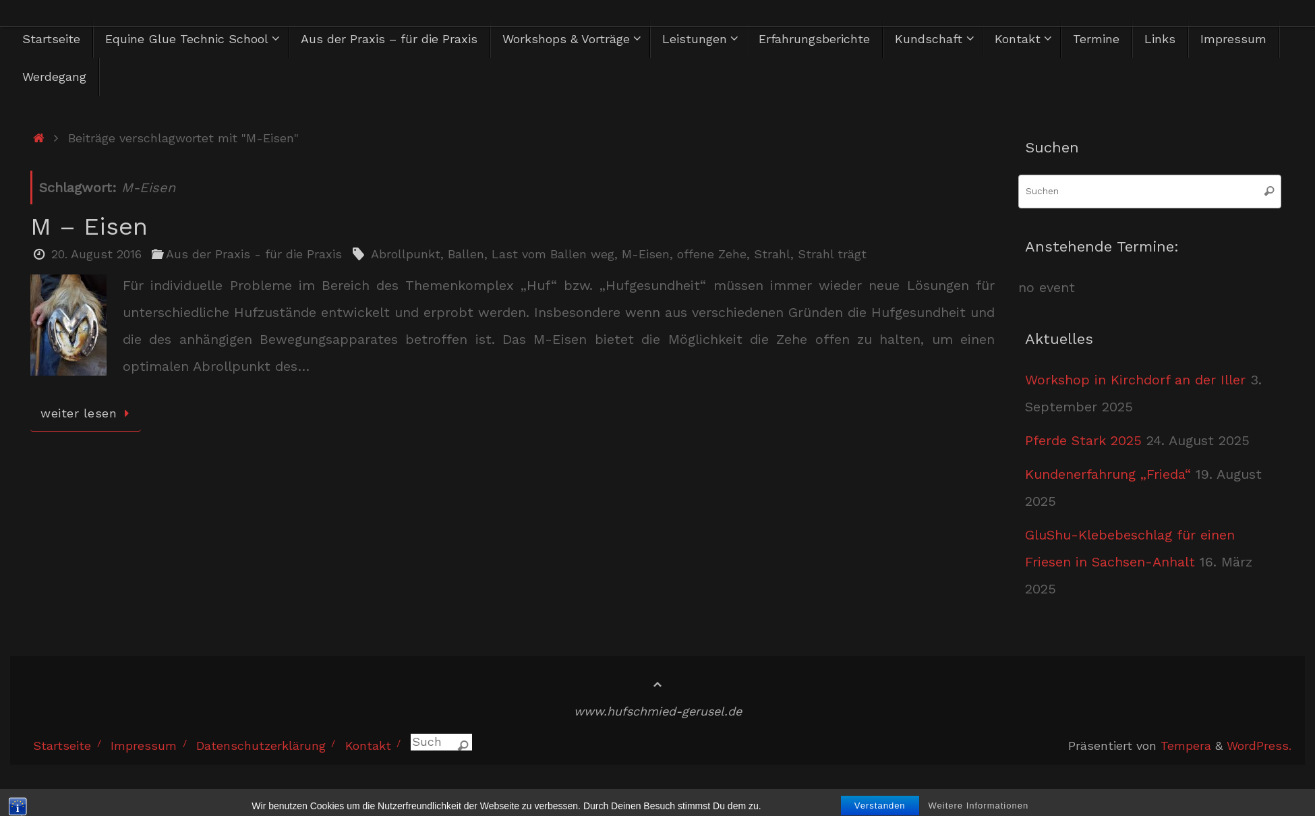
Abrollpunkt (405, 254)
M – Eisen (89, 226)
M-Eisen (646, 254)
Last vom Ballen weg (553, 254)
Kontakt (368, 745)
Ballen (466, 254)
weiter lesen (88, 413)
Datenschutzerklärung (261, 745)
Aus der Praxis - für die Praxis (254, 254)
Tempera (1186, 745)
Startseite (62, 745)
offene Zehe (712, 254)
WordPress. (1259, 745)
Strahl (772, 254)
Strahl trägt (832, 254)
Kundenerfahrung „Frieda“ (1108, 474)
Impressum (144, 745)
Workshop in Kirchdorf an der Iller (1135, 380)
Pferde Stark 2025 (1083, 440)
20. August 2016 (96, 254)
